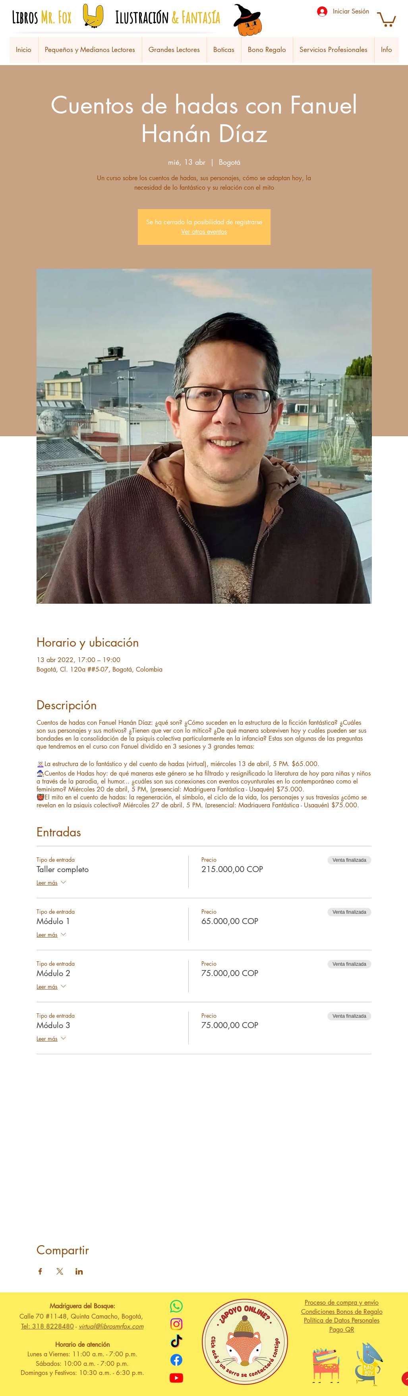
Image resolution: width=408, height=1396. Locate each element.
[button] (386, 19)
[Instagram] (176, 1324)
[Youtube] (176, 1378)
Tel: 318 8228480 (47, 1326)
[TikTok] (176, 1342)
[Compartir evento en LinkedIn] (79, 1271)
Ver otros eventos (204, 231)
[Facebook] (176, 1360)
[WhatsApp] (176, 1306)
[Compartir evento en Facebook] (40, 1271)
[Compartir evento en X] (60, 1271)
